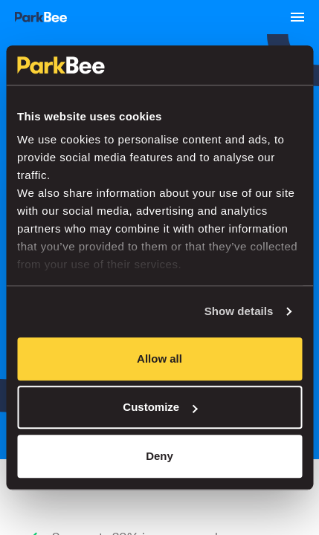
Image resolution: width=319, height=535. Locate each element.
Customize (160, 407)
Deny (159, 456)
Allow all (159, 358)
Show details (239, 311)
